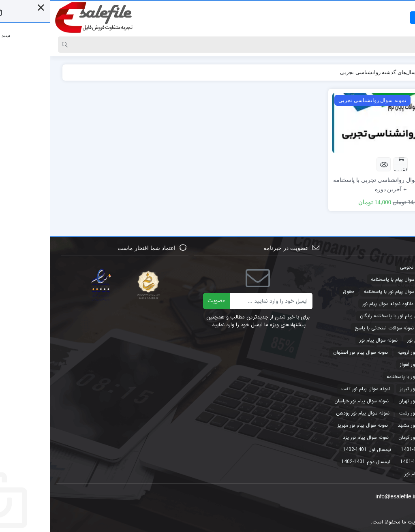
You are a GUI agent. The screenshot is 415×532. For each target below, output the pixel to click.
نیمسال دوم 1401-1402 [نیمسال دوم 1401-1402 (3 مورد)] (315, 462)
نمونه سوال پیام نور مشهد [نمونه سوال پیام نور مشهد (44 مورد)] (373, 425)
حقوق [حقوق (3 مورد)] (298, 291)
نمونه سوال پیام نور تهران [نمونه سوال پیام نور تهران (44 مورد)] (373, 401)
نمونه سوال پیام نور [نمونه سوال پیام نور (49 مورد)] (328, 340)
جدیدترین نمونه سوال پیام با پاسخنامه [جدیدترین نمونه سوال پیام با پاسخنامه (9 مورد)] (360, 279)
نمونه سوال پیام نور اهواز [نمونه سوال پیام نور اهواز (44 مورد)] (374, 364)
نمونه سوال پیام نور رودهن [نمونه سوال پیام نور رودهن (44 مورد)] (312, 413)
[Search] (215, 44)
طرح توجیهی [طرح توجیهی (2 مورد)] (386, 328)
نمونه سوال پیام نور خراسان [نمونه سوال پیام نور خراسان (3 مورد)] (311, 401)
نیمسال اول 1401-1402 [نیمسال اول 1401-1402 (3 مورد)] (317, 449)
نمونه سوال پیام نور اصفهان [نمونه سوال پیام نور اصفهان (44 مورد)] (310, 352)
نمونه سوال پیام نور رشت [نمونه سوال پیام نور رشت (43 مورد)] (374, 413)
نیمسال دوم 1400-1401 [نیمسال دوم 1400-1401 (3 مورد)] (374, 462)
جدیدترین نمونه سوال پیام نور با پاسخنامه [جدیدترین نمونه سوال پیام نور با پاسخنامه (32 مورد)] (356, 291)
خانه (394, 72)
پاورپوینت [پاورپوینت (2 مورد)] (389, 474)
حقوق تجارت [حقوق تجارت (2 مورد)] (386, 304)
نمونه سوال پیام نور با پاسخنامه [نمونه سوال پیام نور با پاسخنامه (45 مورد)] (367, 376)
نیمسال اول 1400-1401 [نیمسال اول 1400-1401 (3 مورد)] (375, 449)
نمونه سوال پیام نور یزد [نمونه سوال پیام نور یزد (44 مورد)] (315, 437)
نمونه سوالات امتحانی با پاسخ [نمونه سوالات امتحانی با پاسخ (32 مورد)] (334, 328)
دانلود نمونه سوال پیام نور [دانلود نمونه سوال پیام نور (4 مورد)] (337, 304)
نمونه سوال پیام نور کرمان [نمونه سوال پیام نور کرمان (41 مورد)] (373, 437)
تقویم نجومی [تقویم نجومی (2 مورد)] (363, 267)
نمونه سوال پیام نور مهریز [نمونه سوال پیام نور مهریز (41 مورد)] (312, 425)
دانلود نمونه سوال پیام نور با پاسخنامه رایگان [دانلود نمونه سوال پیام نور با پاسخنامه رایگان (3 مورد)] (354, 316)
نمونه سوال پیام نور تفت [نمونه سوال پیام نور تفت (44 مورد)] (315, 389)
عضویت (166, 300)
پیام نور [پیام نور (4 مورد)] (361, 474)
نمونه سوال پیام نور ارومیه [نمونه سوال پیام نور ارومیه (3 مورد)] (373, 352)
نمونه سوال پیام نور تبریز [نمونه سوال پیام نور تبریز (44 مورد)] (374, 389)
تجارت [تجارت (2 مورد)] (392, 267)
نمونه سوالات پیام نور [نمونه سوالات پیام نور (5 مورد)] (378, 340)
